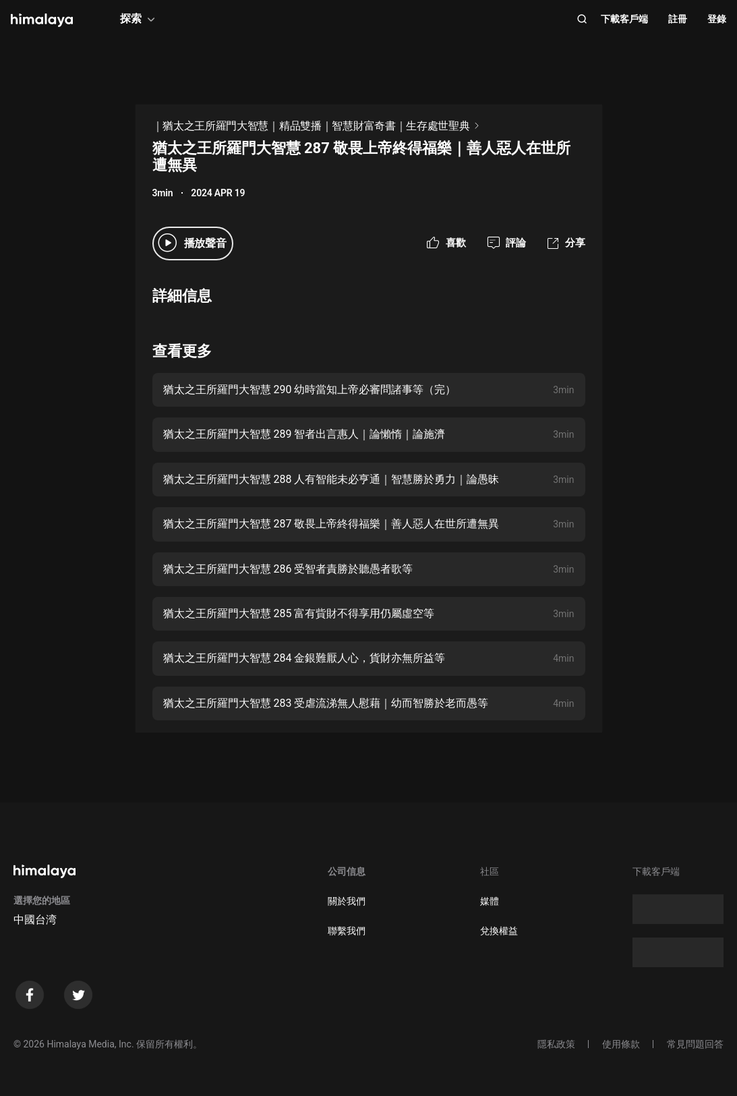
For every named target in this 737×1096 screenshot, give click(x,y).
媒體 (489, 901)
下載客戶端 (624, 18)
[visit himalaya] (42, 20)
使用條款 (621, 1044)
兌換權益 (499, 930)
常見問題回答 (695, 1044)
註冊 (677, 18)
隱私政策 (556, 1044)
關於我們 (346, 901)
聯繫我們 (346, 930)
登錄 (716, 18)
